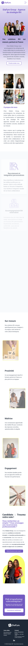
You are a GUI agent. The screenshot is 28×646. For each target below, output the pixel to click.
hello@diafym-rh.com (19, 632)
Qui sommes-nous (7, 632)
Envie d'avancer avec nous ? (14, 551)
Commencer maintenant (14, 610)
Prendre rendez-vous (14, 63)
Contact (5, 635)
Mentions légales (7, 633)
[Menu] (25, 3)
